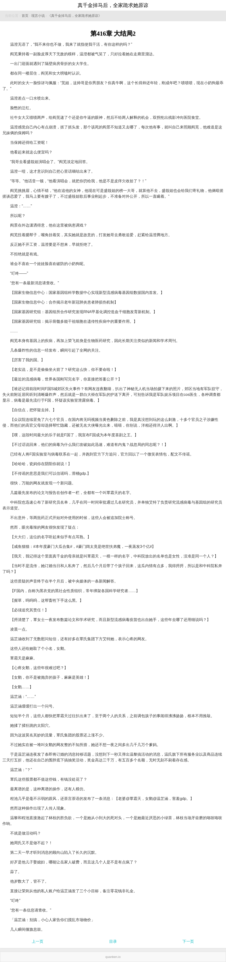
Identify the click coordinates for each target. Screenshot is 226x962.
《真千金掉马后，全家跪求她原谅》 (75, 16)
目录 (113, 941)
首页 (25, 16)
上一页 (37, 941)
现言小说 (38, 16)
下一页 (188, 941)
